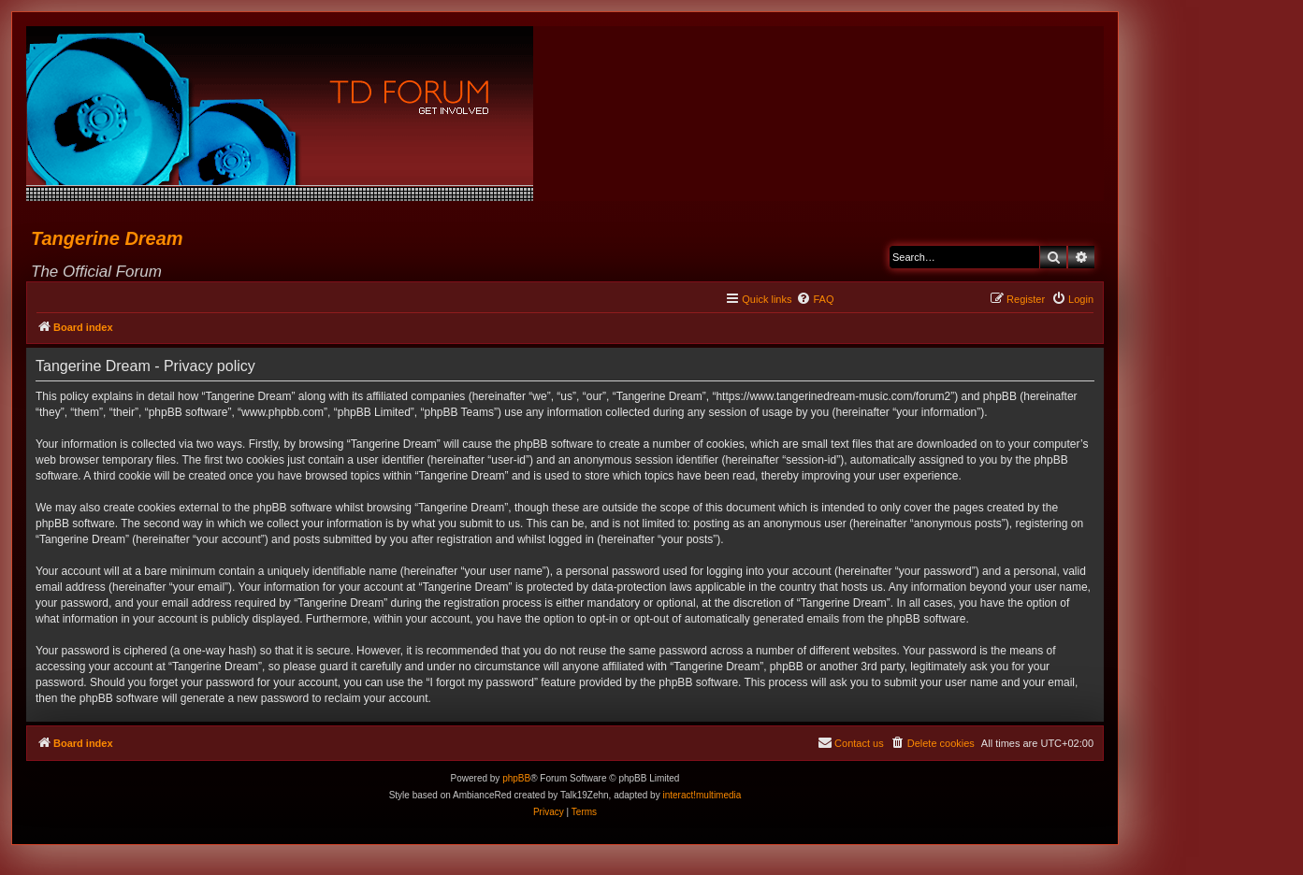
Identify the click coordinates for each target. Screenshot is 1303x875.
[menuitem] (814, 299)
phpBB (516, 778)
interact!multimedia (701, 795)
